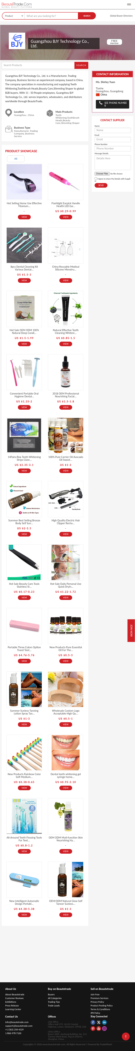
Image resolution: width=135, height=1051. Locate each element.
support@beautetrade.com (18, 1025)
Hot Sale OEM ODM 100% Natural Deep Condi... (24, 331)
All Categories (55, 998)
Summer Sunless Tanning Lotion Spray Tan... (24, 712)
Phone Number (101, 144)
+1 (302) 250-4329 (14, 1029)
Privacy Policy (97, 1001)
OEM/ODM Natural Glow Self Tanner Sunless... (65, 902)
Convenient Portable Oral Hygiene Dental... (24, 395)
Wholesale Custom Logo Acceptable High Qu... (66, 712)
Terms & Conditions (100, 1009)
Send (101, 185)
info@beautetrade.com (16, 1022)
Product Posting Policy (102, 1005)
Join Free (95, 994)
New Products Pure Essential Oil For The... (66, 649)
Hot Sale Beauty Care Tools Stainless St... (24, 585)
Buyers (51, 994)
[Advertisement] (67, 956)
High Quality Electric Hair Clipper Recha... (66, 522)
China (101, 95)
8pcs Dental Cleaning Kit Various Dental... (24, 268)
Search (86, 16)
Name (97, 126)
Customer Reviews (14, 998)
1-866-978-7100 (13, 1033)
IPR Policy (95, 1013)
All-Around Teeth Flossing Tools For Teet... (24, 839)
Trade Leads (54, 1005)
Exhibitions (10, 1001)
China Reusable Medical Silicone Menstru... (65, 268)
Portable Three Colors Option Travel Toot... (24, 649)
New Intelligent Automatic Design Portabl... (24, 902)
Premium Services (99, 998)
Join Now (131, 630)
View (24, 216)
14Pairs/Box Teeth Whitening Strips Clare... (24, 458)
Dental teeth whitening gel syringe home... (66, 775)
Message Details (101, 153)
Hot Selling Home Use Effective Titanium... (24, 205)
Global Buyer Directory (121, 15)
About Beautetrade (14, 994)
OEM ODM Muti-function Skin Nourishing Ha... (66, 839)
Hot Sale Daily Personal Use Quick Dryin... (65, 585)
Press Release (12, 1005)
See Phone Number (115, 104)
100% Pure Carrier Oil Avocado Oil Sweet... (65, 458)
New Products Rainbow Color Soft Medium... (24, 775)
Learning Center (13, 1009)
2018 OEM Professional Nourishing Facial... (65, 395)
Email (97, 135)
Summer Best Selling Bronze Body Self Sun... (24, 522)
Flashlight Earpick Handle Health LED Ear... (65, 205)
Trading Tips (54, 1001)
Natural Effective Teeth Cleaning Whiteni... (65, 331)
